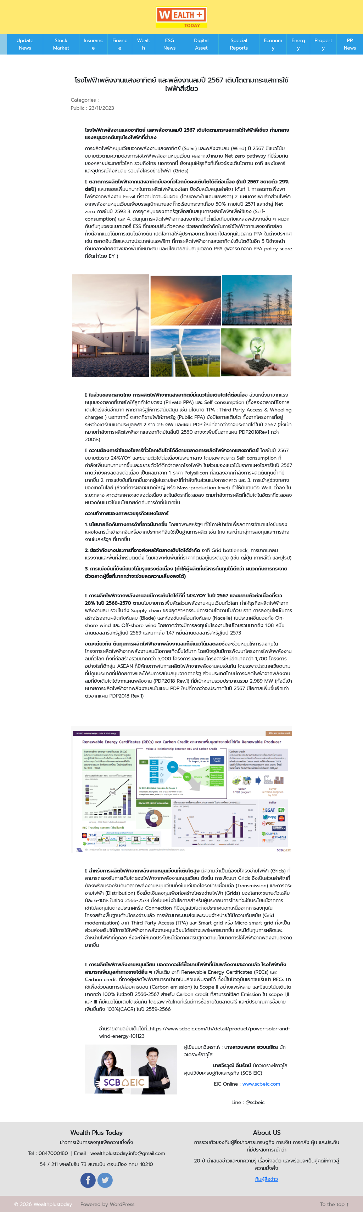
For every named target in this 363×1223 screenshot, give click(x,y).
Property (323, 54)
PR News (350, 54)
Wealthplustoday (52, 1215)
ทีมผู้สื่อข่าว (266, 1190)
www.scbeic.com (261, 1094)
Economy (273, 54)
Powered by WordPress (107, 1215)
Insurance (93, 54)
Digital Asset (201, 54)
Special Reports (239, 54)
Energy (298, 54)
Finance (119, 54)
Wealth (143, 54)
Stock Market (61, 54)
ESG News (169, 54)
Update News (25, 54)
